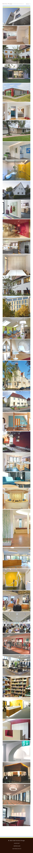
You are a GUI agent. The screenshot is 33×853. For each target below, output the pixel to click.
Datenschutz (17, 848)
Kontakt (17, 843)
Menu (28, 4)
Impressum (17, 846)
